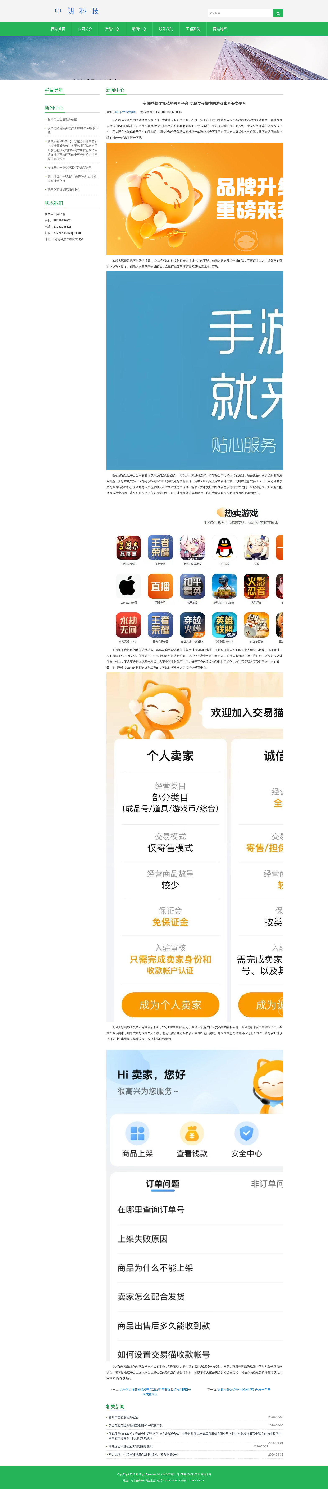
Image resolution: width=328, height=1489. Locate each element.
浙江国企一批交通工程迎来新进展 (131, 1446)
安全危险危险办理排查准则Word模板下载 (136, 1425)
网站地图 (220, 29)
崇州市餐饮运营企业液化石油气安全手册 (244, 1389)
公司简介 (85, 29)
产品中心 (112, 29)
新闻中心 (139, 29)
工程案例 (193, 29)
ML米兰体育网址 (126, 112)
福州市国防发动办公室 (123, 1417)
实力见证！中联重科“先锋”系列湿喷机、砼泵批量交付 (143, 1454)
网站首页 (58, 29)
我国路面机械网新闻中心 (64, 189)
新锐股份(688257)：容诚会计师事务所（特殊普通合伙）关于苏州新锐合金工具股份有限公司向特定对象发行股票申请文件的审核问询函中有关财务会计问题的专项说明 (195, 1436)
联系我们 (166, 29)
